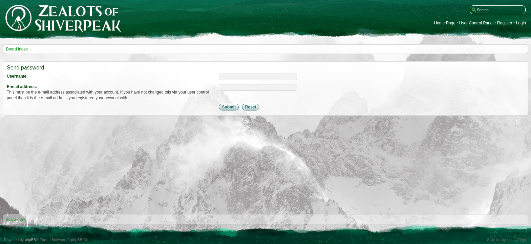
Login (521, 23)
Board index (17, 49)
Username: (17, 76)
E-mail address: (22, 86)
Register (504, 23)
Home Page (444, 23)
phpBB (30, 240)
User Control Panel (476, 23)
